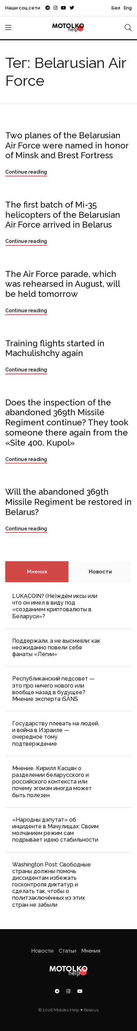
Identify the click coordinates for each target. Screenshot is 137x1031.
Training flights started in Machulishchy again (54, 348)
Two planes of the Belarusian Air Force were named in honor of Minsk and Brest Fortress (67, 145)
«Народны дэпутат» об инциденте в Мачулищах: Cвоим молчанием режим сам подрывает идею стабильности (55, 829)
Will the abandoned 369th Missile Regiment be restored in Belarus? (68, 502)
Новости (100, 572)
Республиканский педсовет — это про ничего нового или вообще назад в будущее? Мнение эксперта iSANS (53, 688)
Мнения (37, 572)
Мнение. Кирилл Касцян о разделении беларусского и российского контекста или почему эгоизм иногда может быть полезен (52, 782)
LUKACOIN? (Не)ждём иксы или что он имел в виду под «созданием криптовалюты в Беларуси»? (54, 606)
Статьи (67, 951)
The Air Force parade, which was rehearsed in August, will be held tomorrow (62, 284)
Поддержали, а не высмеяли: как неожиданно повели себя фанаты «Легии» (56, 647)
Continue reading (26, 172)
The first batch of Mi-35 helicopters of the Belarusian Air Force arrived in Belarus (62, 215)
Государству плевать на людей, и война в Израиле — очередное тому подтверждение (55, 733)
